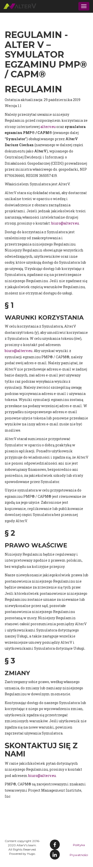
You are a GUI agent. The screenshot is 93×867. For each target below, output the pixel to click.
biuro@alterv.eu (65, 223)
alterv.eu (48, 126)
